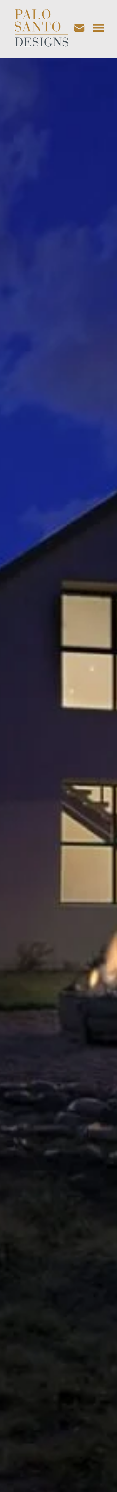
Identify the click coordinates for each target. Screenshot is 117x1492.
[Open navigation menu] (98, 29)
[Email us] (82, 29)
